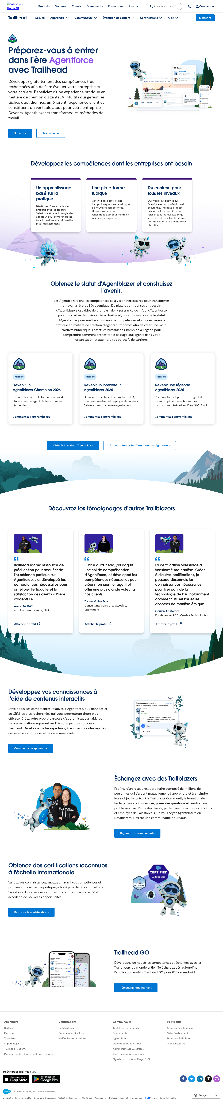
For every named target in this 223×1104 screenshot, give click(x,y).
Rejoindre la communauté (137, 833)
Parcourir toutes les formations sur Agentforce (139, 445)
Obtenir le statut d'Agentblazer (73, 445)
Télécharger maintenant (136, 987)
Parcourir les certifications (31, 912)
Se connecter (50, 133)
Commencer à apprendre (30, 748)
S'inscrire (20, 133)
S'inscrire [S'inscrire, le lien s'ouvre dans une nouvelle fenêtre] (205, 18)
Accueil (40, 18)
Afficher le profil (27, 624)
